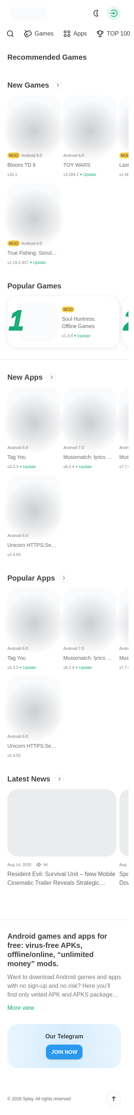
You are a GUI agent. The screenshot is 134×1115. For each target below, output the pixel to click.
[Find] (10, 34)
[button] (113, 1099)
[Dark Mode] (96, 13)
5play (28, 1098)
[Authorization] (113, 13)
